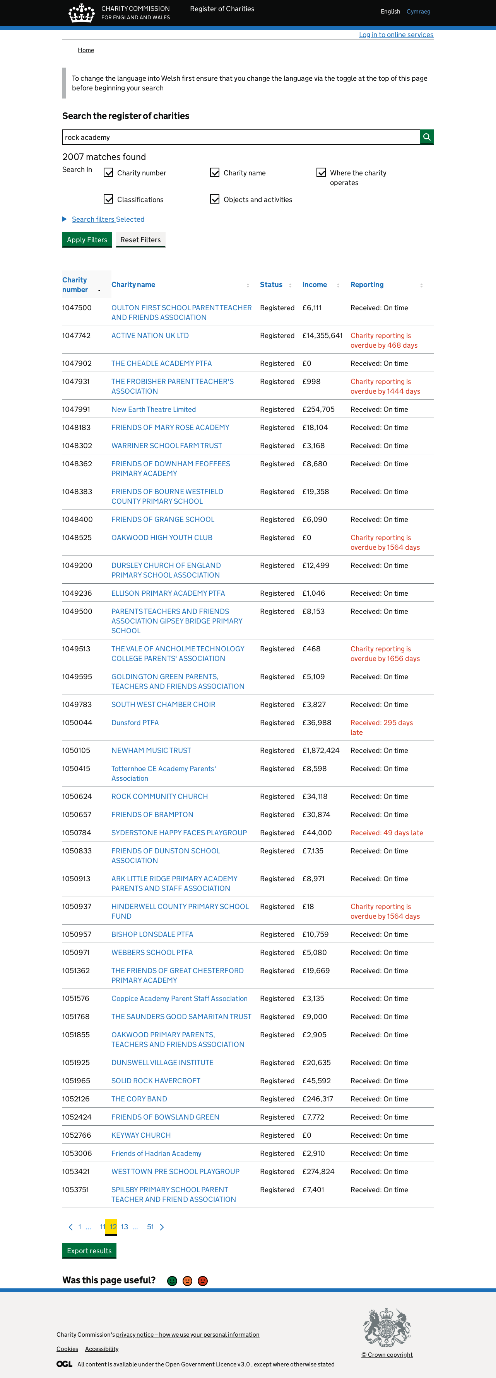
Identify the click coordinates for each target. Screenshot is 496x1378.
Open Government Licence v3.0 (207, 1364)
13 (124, 1228)
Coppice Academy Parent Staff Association (179, 998)
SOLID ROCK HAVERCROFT (155, 1080)
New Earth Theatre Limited (153, 409)
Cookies (67, 1349)
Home (86, 50)
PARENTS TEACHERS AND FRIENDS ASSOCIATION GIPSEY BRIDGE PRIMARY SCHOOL (176, 621)
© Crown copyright (387, 1354)
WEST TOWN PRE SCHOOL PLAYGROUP (175, 1171)
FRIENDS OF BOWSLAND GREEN (165, 1117)
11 (103, 1228)
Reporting (367, 284)
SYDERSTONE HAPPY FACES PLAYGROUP (179, 832)
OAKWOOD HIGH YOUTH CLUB (161, 537)
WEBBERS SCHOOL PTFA (152, 952)
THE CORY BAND (139, 1098)
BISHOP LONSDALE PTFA (152, 934)
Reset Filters (140, 239)
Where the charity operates (358, 177)
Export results (89, 1250)
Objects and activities (258, 199)
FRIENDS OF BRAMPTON (152, 814)
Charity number (141, 172)
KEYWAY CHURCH (141, 1135)
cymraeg (419, 11)
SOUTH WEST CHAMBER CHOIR (163, 704)
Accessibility (101, 1349)
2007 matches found (104, 156)
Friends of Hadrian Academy (156, 1153)
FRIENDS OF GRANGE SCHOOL (162, 519)
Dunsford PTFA (135, 722)
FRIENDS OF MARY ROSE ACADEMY (170, 427)
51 (150, 1228)
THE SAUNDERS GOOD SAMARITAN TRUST (181, 1016)
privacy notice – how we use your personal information (188, 1334)
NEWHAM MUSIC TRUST (151, 750)
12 (113, 1228)
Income (315, 284)
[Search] (248, 137)
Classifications (140, 199)
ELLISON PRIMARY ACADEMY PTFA (168, 593)
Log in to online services (396, 34)
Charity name (245, 172)
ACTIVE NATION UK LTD (150, 335)
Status (271, 284)
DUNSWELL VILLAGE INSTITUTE (162, 1062)
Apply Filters (87, 239)
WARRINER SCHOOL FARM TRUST (166, 445)
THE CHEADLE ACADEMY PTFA (161, 363)
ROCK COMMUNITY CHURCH (159, 796)
